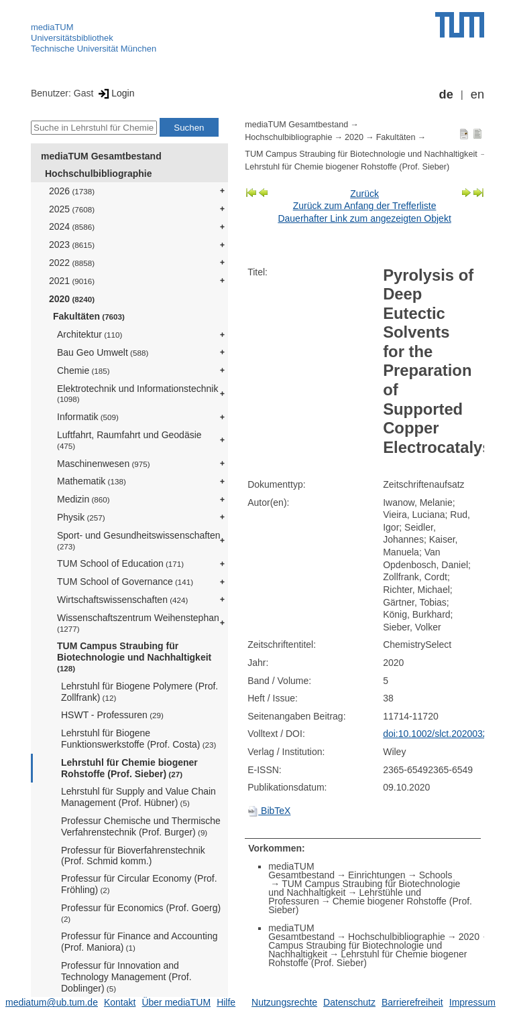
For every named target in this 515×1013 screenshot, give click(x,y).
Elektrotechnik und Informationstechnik (137, 393)
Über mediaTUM (176, 1002)
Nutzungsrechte (284, 1002)
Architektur (89, 334)
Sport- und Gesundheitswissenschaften (139, 540)
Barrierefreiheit (412, 1002)
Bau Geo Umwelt (102, 352)
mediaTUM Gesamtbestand (101, 156)
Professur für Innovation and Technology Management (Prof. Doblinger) (126, 977)
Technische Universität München (93, 49)
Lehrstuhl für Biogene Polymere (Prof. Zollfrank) (139, 692)
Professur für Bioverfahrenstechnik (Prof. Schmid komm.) (133, 856)
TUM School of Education (120, 563)
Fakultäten (89, 316)
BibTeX (268, 810)
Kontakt (119, 1002)
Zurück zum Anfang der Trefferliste (365, 205)
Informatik (88, 416)
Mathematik (91, 481)
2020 (72, 298)
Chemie (83, 370)
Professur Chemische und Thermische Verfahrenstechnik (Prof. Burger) (141, 826)
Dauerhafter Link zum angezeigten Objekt (364, 218)
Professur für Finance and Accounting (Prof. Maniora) (139, 942)
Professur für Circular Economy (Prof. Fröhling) (139, 884)
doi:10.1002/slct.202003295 (440, 733)
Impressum (472, 1002)
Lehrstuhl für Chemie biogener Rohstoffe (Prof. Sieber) (129, 768)
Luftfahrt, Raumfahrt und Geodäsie (129, 439)
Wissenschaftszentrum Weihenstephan (138, 622)
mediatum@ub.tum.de (51, 1002)
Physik (81, 517)
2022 (72, 262)
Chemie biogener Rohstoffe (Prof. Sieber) (370, 905)
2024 (72, 226)
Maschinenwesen (103, 463)
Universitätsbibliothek (72, 38)
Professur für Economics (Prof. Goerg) (141, 912)
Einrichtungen (377, 875)
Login (115, 93)
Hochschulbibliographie (98, 173)
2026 (72, 191)
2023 (72, 244)
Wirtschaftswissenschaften (122, 599)
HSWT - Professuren (112, 715)
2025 (72, 209)
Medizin (83, 499)
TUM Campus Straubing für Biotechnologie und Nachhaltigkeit (134, 656)
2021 (72, 280)
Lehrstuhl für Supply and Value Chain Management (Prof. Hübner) (138, 797)
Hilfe (226, 1002)
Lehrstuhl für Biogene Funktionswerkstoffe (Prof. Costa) (138, 739)
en (477, 94)
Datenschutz (349, 1002)
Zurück (364, 193)
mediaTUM (52, 27)
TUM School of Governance (125, 581)
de (446, 94)
